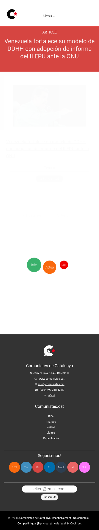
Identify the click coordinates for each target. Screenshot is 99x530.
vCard (51, 395)
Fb (49, 467)
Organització (51, 438)
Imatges (51, 421)
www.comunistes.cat (52, 378)
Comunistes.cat (49, 406)
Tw (26, 467)
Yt (73, 467)
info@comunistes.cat (51, 384)
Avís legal (60, 523)
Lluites (51, 432)
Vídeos (51, 427)
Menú (49, 16)
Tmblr (61, 467)
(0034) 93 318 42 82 (52, 389)
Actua (49, 257)
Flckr (85, 467)
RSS (14, 467)
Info (34, 265)
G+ (38, 467)
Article (49, 32)
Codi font (76, 523)
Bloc (51, 416)
